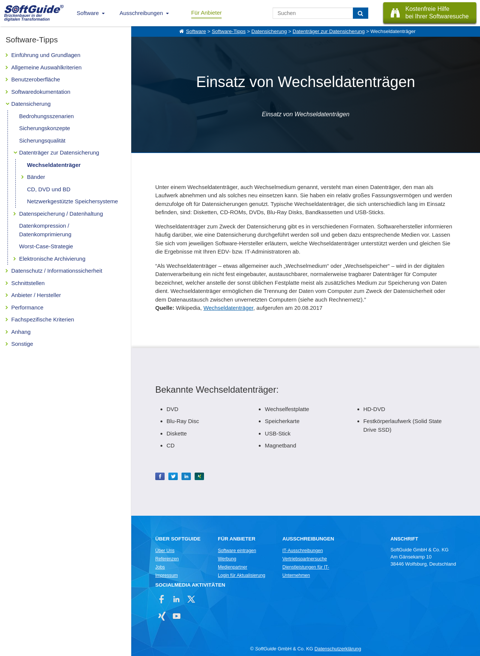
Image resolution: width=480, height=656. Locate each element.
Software (88, 13)
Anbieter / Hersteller (36, 295)
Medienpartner (232, 567)
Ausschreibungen (141, 13)
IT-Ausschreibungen (302, 550)
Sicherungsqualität (42, 140)
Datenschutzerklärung (338, 648)
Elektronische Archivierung (52, 258)
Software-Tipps (229, 31)
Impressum (166, 575)
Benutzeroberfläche (35, 79)
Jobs (160, 567)
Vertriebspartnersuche (304, 558)
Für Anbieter (206, 12)
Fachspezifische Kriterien (42, 319)
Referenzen (167, 558)
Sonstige (22, 344)
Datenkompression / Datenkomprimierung (45, 229)
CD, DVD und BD (48, 189)
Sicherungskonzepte (44, 128)
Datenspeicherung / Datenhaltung (61, 213)
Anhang (21, 332)
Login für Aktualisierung (241, 575)
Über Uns (164, 550)
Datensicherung (31, 104)
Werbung (227, 558)
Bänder (36, 177)
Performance (27, 307)
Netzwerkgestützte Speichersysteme (72, 201)
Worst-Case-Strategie (46, 246)
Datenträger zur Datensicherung (59, 152)
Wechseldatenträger (54, 165)
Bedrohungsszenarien (46, 116)
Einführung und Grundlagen (45, 55)
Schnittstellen (28, 283)
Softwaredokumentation (40, 92)
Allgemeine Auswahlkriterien (46, 67)
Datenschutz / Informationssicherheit (56, 270)
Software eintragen (237, 550)
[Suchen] (360, 13)
